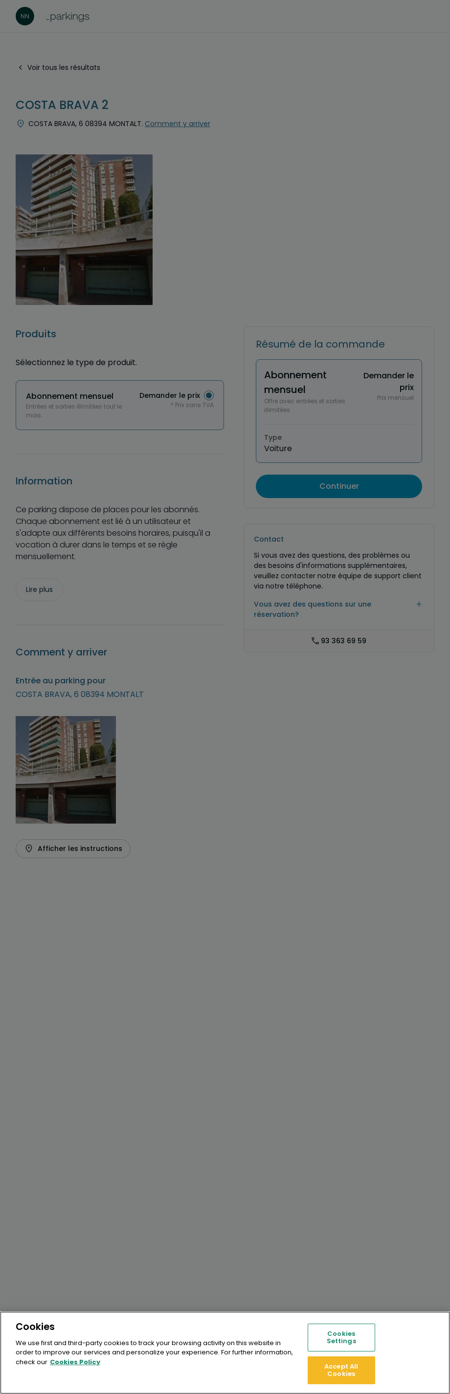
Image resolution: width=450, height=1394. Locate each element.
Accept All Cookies (341, 1370)
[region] (225, 1352)
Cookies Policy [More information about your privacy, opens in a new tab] (75, 1362)
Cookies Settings (341, 1337)
